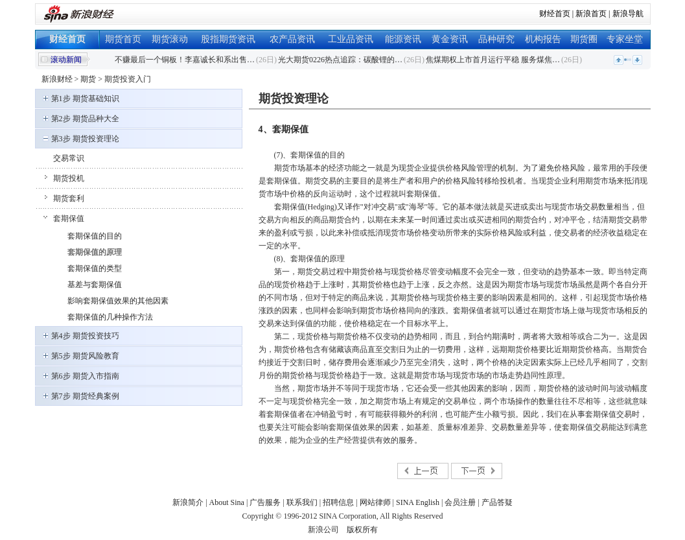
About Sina (226, 502)
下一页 (476, 471)
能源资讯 (403, 39)
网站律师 (375, 502)
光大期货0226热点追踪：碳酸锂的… (340, 59)
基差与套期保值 (94, 284)
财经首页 (554, 13)
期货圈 (584, 39)
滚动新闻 (66, 59)
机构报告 (543, 39)
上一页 (422, 471)
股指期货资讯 (228, 39)
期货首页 (123, 39)
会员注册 (460, 502)
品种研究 (496, 39)
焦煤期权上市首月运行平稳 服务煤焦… (493, 59)
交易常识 (68, 158)
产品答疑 (497, 502)
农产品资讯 (292, 39)
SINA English (417, 502)
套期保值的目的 (94, 236)
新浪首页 (591, 13)
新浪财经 (57, 79)
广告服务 (265, 502)
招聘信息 (338, 502)
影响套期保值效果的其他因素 (117, 300)
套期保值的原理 (94, 252)
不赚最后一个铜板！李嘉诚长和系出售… (185, 59)
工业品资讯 (350, 39)
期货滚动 (170, 39)
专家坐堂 (625, 39)
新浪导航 (628, 13)
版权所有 (362, 529)
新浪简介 (187, 502)
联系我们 (302, 502)
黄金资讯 (450, 39)
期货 (88, 79)
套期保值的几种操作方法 (110, 317)
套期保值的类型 (94, 268)
